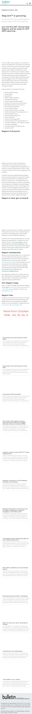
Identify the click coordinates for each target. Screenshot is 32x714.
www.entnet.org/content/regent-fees (12, 305)
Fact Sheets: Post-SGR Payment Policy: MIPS (15, 366)
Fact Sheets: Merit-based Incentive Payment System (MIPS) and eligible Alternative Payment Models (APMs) (14, 422)
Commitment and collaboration (13, 651)
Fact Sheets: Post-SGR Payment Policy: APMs (15, 338)
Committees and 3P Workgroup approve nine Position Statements (16, 539)
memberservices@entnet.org (10, 271)
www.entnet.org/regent (17, 244)
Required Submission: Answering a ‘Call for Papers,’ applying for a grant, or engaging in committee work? (15, 510)
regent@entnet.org (7, 291)
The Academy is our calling (11, 679)
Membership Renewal (8, 262)
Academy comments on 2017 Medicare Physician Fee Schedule (15, 481)
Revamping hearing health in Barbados (15, 596)
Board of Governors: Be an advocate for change (15, 623)
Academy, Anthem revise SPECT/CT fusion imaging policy (16, 453)
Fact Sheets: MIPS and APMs (12, 394)
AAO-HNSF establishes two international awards (15, 568)
